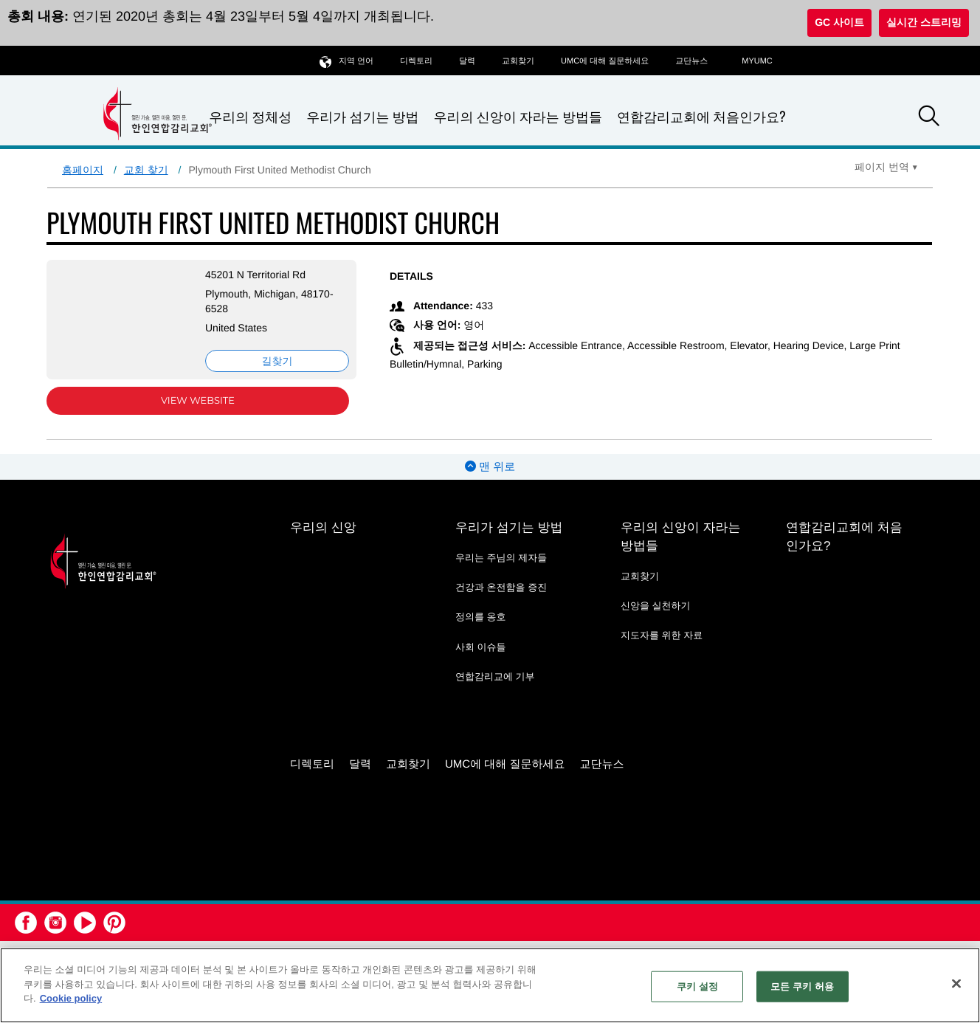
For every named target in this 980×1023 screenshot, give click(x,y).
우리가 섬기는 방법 (362, 117)
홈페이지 (82, 170)
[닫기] (956, 984)
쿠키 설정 (697, 986)
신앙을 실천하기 (656, 605)
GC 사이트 (839, 22)
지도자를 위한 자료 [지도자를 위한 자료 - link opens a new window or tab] (662, 635)
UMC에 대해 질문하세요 (605, 61)
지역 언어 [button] (346, 61)
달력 (467, 61)
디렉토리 (416, 61)
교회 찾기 (146, 170)
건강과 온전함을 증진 (501, 587)
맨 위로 (490, 467)
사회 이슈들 (480, 646)
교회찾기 (518, 61)
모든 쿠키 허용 (802, 986)
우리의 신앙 (323, 527)
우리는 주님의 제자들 (501, 557)
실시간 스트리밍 (924, 22)
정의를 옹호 (480, 616)
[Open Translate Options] (886, 166)
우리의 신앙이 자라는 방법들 (518, 117)
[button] (929, 118)
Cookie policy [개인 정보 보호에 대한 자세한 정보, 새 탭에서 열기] (71, 998)
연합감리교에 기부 (495, 676)
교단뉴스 (691, 61)
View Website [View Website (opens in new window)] (198, 401)
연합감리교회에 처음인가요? (701, 116)
